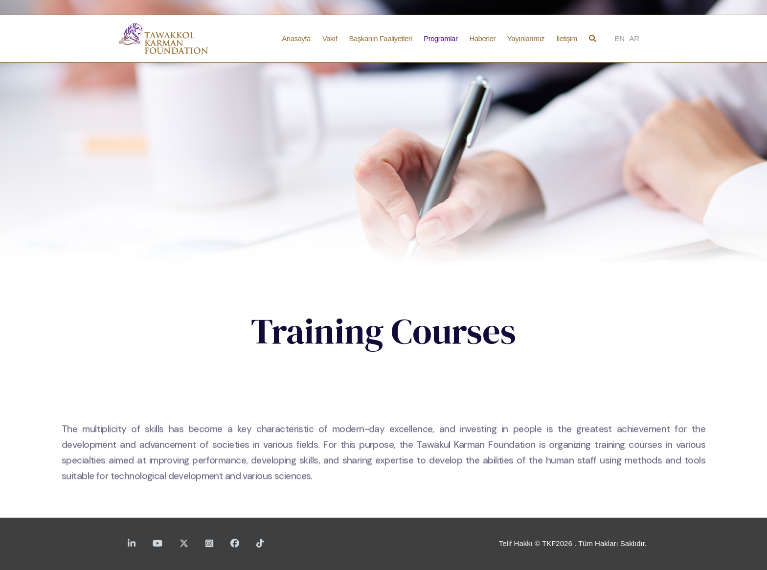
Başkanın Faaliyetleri (380, 38)
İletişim (566, 38)
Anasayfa (296, 38)
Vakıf (330, 38)
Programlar (440, 38)
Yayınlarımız (525, 38)
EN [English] (619, 38)
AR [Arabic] (634, 38)
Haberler (482, 38)
